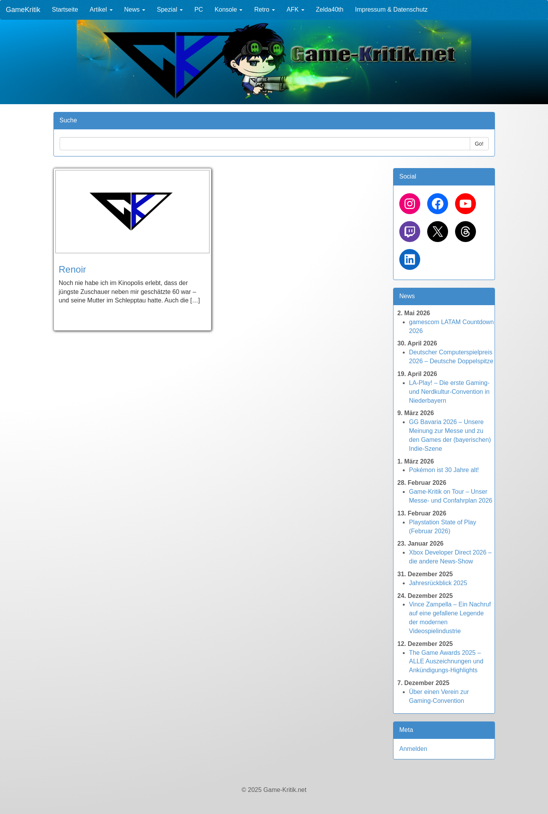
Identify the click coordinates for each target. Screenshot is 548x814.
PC (198, 9)
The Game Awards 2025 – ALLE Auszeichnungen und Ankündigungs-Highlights (446, 661)
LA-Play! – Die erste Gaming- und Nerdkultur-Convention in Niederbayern (449, 392)
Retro (264, 9)
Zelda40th (330, 9)
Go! (479, 144)
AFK (295, 9)
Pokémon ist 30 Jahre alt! (444, 470)
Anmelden (413, 748)
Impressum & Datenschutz (391, 9)
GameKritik (23, 10)
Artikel (101, 9)
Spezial (170, 9)
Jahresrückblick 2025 (438, 583)
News (134, 9)
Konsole (228, 9)
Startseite (65, 9)
